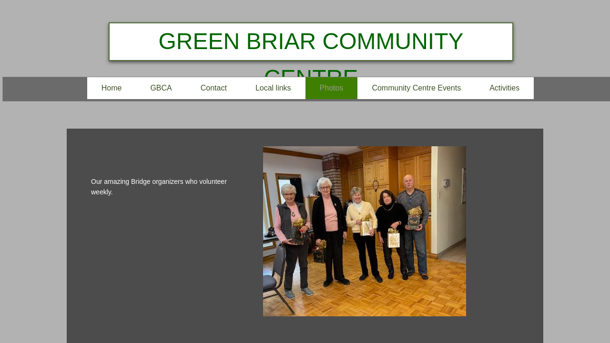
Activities (504, 88)
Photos (332, 88)
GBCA (161, 88)
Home (112, 88)
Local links (273, 88)
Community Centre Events (416, 88)
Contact (214, 88)
